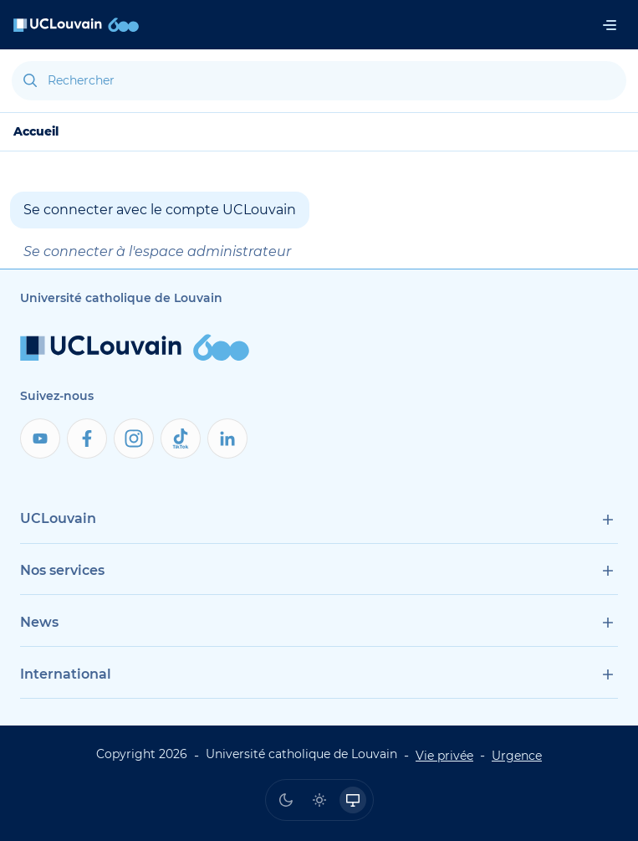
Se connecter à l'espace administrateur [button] (157, 251)
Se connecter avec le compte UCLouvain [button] (159, 210)
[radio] (286, 800)
